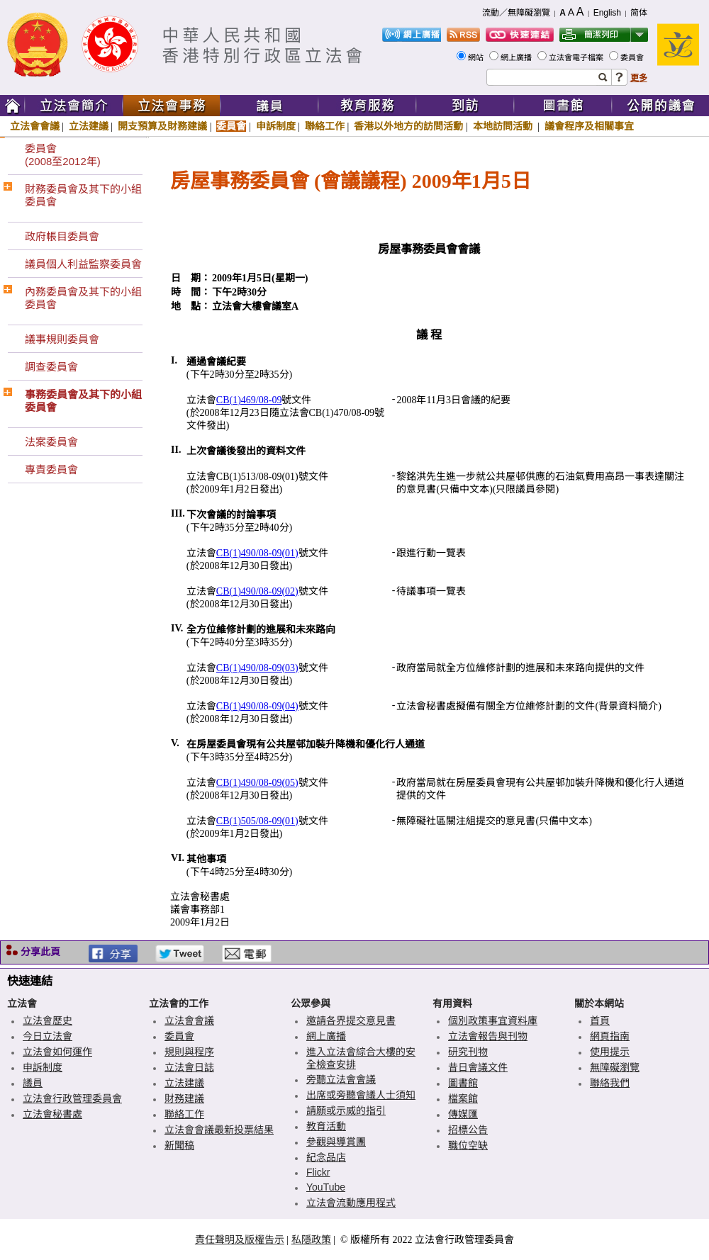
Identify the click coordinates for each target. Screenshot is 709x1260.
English (607, 13)
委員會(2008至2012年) (63, 154)
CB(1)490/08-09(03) (257, 668)
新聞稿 (179, 1145)
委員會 (633, 57)
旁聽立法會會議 (341, 1079)
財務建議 (184, 1098)
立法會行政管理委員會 (72, 1098)
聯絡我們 (610, 1083)
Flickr (318, 1172)
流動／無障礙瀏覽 (516, 13)
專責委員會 (51, 469)
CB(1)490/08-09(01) (257, 553)
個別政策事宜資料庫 (492, 1020)
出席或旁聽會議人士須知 (360, 1095)
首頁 (600, 1020)
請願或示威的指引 (346, 1110)
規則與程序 (189, 1051)
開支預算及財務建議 (162, 126)
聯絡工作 (325, 126)
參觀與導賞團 (336, 1141)
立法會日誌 (189, 1067)
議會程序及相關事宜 (589, 126)
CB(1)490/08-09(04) (257, 706)
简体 (638, 13)
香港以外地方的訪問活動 (408, 126)
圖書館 (463, 1083)
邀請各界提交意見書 (351, 1020)
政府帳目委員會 (62, 236)
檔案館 (463, 1098)
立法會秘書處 (52, 1114)
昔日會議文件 (478, 1067)
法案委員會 (51, 442)
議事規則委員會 (62, 339)
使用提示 (610, 1051)
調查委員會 (51, 367)
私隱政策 (311, 1239)
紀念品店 (326, 1157)
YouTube (325, 1187)
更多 (638, 78)
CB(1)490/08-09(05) (257, 782)
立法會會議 (35, 126)
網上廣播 (517, 57)
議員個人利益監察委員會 (83, 264)
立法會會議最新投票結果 (219, 1129)
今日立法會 (47, 1036)
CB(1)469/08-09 (249, 400)
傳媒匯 (463, 1114)
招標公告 (468, 1129)
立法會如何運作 (57, 1051)
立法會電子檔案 (577, 57)
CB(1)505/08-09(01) (257, 821)
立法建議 (88, 126)
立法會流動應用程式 (351, 1202)
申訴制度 (276, 126)
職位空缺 (468, 1145)
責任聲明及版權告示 (239, 1239)
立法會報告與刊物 (487, 1036)
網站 (477, 57)
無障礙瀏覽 (615, 1067)
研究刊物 (468, 1051)
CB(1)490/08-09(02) (257, 591)
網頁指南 (610, 1036)
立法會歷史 (47, 1020)
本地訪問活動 (504, 126)
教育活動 (326, 1126)
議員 (33, 1083)
